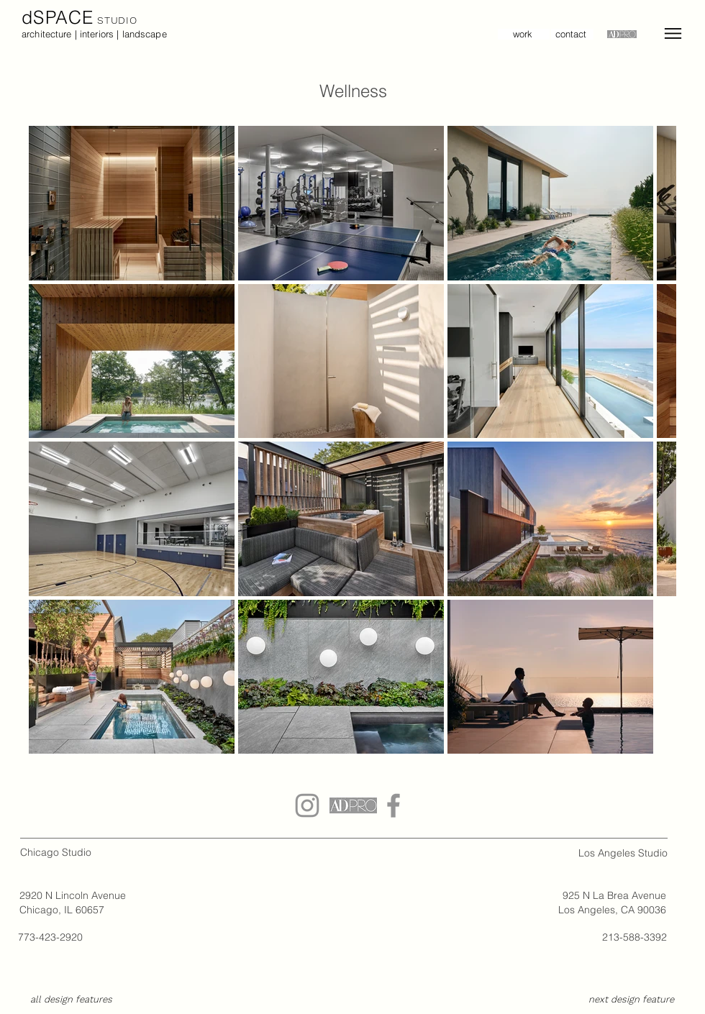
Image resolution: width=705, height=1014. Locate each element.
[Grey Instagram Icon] (307, 805)
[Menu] (672, 33)
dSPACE (58, 17)
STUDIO (115, 20)
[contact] (572, 34)
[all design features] (71, 1000)
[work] (524, 34)
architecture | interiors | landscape (94, 34)
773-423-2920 (50, 937)
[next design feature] (631, 1000)
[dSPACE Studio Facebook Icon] (393, 805)
